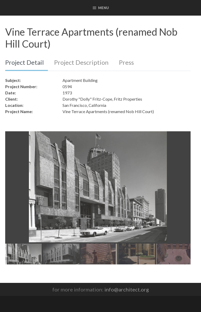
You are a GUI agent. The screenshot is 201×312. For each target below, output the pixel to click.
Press (126, 62)
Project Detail (24, 62)
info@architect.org (126, 289)
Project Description (81, 62)
